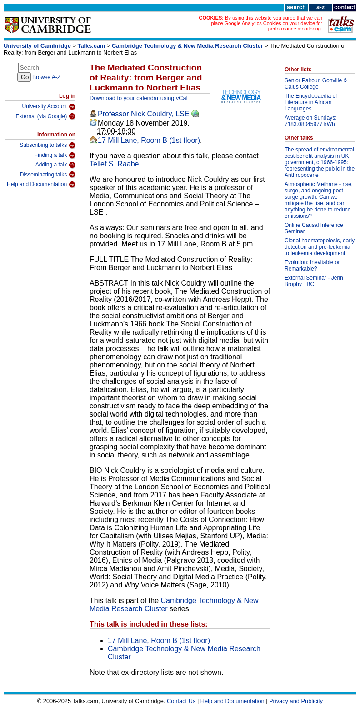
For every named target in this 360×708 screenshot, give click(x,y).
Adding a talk (55, 165)
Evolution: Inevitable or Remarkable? (312, 265)
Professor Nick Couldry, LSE (144, 114)
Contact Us (181, 701)
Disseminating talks (47, 174)
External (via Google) (45, 116)
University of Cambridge (37, 45)
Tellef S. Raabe (115, 164)
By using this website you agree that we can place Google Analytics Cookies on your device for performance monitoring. (266, 23)
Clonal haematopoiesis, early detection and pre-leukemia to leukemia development (320, 246)
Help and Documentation (41, 184)
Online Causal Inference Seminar (314, 228)
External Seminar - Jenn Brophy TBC (314, 281)
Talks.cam (91, 45)
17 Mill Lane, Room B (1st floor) (149, 140)
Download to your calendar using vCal (139, 98)
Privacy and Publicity (296, 701)
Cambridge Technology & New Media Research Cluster (187, 45)
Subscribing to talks (47, 145)
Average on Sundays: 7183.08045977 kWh (311, 121)
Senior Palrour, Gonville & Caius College (316, 83)
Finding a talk (55, 155)
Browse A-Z (46, 77)
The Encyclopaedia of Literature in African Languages (311, 102)
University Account (48, 106)
